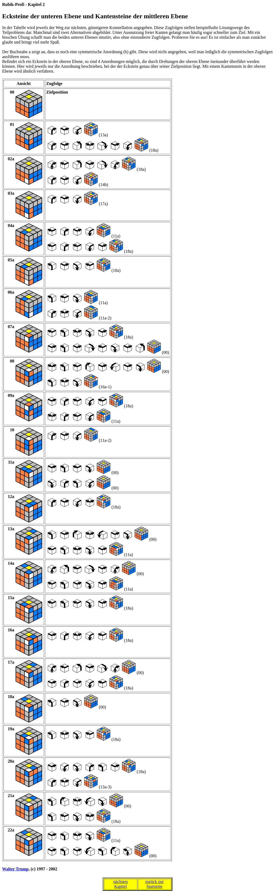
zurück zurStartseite (154, 884)
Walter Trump (15, 869)
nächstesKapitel (120, 884)
